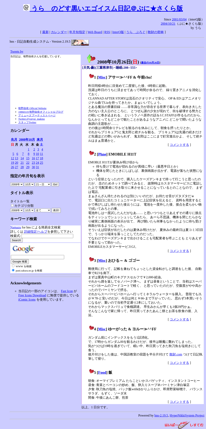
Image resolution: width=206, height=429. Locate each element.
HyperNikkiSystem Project (187, 415)
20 (16, 162)
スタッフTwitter (27, 122)
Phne (102, 154)
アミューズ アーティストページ (37, 115)
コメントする (179, 144)
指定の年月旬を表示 (27, 176)
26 (12, 167)
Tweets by (16, 51)
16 (33, 158)
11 (41, 154)
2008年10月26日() (112, 62)
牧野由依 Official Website (32, 108)
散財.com (175, 354)
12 (12, 158)
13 (16, 158)
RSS (107, 32)
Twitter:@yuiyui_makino (31, 118)
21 (22, 162)
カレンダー (59, 32)
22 (27, 162)
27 (16, 167)
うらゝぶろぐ (135, 32)
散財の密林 (156, 32)
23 (33, 162)
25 (41, 162)
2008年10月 (27, 139)
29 (27, 167)
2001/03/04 (179, 19)
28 (22, 167)
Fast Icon (67, 291)
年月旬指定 (77, 32)
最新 (45, 32)
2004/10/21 (168, 23)
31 (37, 167)
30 (33, 167)
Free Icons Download (32, 295)
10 (37, 154)
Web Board (95, 32)
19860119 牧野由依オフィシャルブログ (40, 111)
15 (27, 158)
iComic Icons (27, 299)
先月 (14, 139)
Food (102, 372)
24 (37, 162)
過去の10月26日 (150, 62)
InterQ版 (118, 32)
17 (37, 158)
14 (22, 158)
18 (41, 158)
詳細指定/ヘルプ (35, 231)
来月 (40, 139)
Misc (102, 77)
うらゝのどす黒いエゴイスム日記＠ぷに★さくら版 (103, 8)
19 (12, 162)
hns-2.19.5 (161, 415)
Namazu (15, 227)
